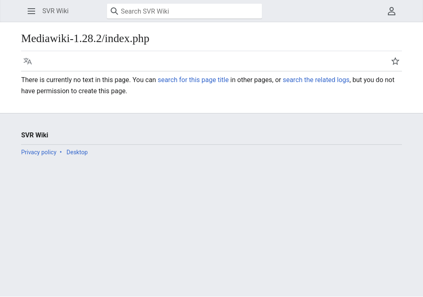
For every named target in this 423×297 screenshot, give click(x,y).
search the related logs (316, 80)
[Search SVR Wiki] (184, 11)
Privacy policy (38, 152)
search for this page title (193, 80)
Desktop (77, 152)
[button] (31, 11)
